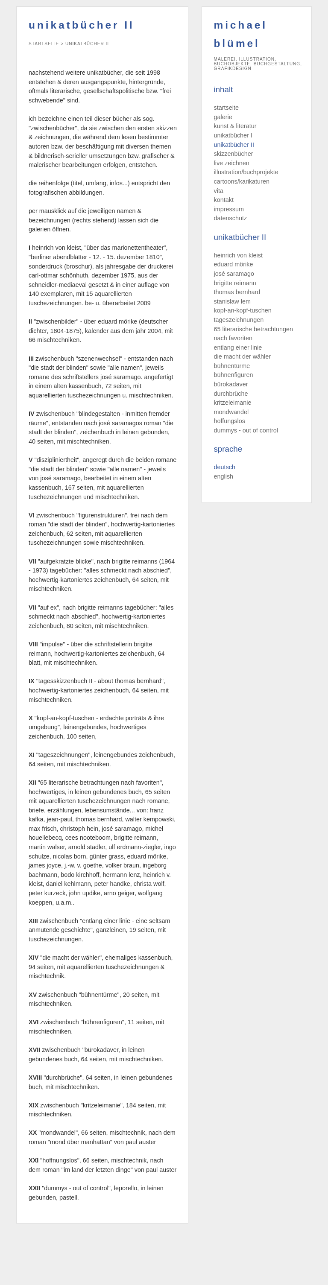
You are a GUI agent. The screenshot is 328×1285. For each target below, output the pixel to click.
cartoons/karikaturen (241, 181)
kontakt (224, 199)
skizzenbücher (233, 153)
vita (218, 190)
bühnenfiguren (233, 374)
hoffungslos (229, 421)
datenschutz (230, 218)
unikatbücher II (234, 144)
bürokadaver (231, 384)
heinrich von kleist (238, 255)
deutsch (224, 467)
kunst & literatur (235, 126)
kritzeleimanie (233, 402)
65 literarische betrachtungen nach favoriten (253, 334)
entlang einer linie (238, 347)
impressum (229, 209)
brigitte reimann (235, 283)
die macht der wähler (242, 356)
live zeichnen (231, 163)
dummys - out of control (246, 430)
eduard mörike (233, 264)
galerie (223, 117)
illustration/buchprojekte (246, 172)
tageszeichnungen (239, 319)
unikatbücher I (233, 135)
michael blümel (240, 34)
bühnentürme (232, 365)
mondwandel (231, 412)
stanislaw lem (232, 301)
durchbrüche (231, 393)
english (224, 476)
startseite (226, 107)
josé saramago (234, 273)
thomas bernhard (237, 292)
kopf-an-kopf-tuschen (243, 310)
